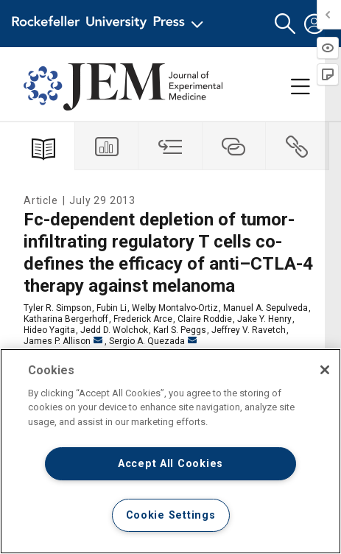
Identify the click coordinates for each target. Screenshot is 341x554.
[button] (285, 24)
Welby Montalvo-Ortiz (175, 308)
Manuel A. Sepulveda (265, 308)
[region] (170, 451)
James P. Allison (63, 341)
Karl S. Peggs (179, 330)
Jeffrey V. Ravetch (248, 330)
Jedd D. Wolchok (114, 330)
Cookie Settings (171, 515)
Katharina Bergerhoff (66, 319)
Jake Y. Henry (264, 319)
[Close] (325, 370)
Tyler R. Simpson (57, 308)
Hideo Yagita (49, 330)
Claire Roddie (204, 319)
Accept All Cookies (170, 463)
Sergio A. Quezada (153, 341)
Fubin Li (111, 308)
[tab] (106, 146)
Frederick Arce (142, 319)
